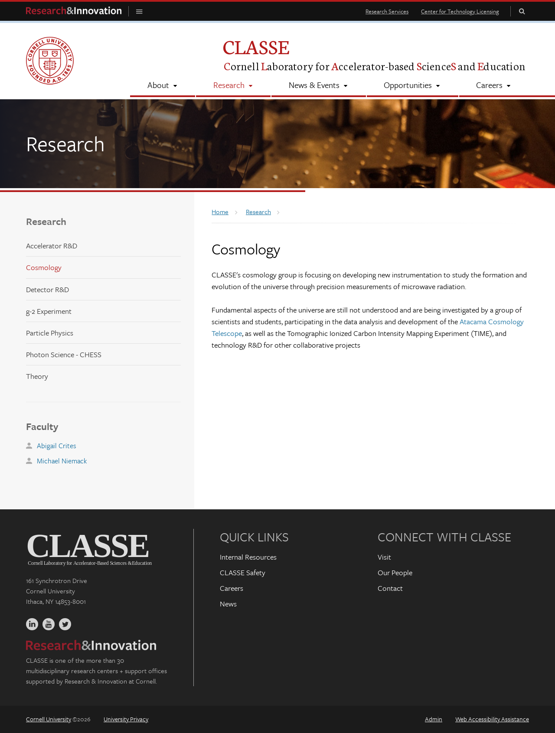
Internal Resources (248, 556)
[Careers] (494, 86)
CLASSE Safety (242, 572)
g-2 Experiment (49, 311)
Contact (390, 588)
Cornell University (48, 718)
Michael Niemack (62, 461)
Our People (395, 572)
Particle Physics (49, 332)
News (228, 603)
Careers (231, 588)
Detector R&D (47, 289)
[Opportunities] (412, 86)
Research (46, 221)
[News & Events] (318, 86)
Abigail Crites (56, 445)
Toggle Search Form (522, 11)
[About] (162, 86)
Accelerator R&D (51, 245)
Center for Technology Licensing (460, 11)
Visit (384, 556)
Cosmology (44, 267)
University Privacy (126, 718)
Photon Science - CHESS (63, 354)
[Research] (233, 86)
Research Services (387, 11)
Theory (37, 376)
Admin (433, 718)
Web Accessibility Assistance (492, 718)
